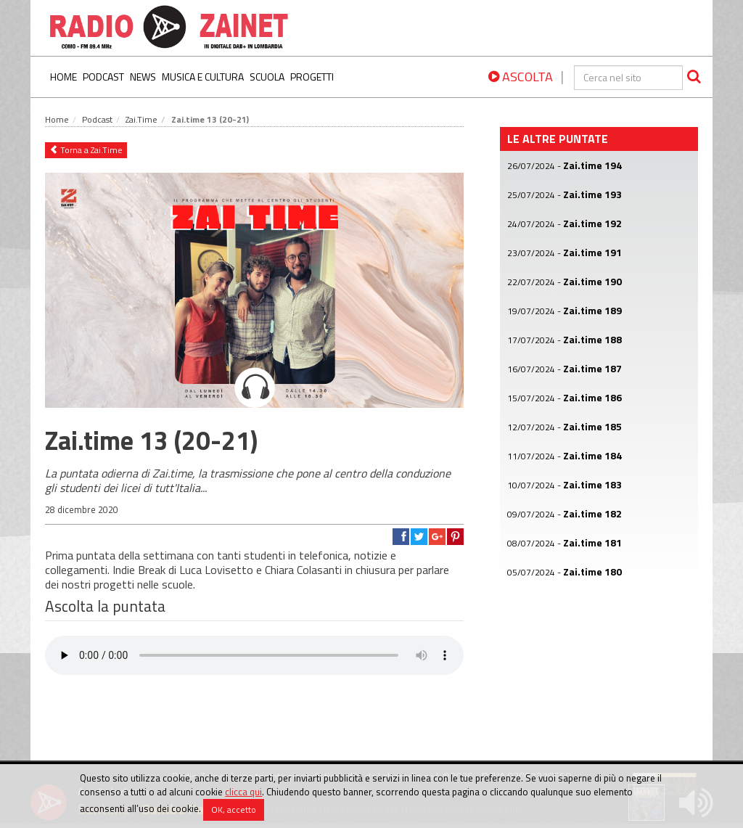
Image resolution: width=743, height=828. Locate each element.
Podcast (103, 76)
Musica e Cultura (203, 76)
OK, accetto (233, 809)
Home (63, 76)
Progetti (312, 76)
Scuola (267, 76)
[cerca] (628, 77)
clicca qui (243, 791)
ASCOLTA (520, 76)
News (143, 76)
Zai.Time (141, 119)
